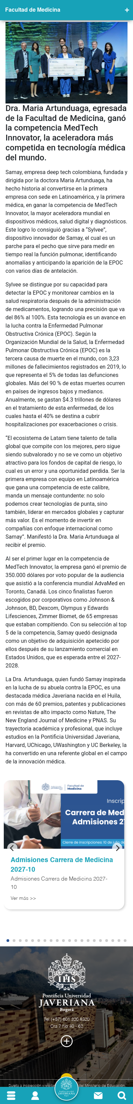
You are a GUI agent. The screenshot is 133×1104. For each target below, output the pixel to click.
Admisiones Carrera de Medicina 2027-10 (62, 865)
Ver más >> (23, 898)
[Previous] (12, 848)
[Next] (117, 848)
